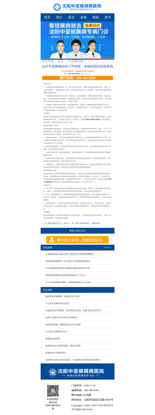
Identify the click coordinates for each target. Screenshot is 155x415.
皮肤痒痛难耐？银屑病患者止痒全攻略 (63, 324)
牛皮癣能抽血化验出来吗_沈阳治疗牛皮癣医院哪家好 (69, 254)
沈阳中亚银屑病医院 (74, 74)
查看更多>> (108, 247)
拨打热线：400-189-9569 (77, 78)
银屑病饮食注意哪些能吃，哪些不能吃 (63, 346)
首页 (47, 17)
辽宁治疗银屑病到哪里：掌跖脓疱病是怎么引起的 (68, 282)
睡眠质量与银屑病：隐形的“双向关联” (63, 296)
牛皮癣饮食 (76, 61)
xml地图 (86, 394)
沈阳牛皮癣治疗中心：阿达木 (58, 223)
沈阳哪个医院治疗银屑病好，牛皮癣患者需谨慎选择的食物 (72, 360)
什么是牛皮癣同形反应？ (56, 331)
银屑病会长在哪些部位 (55, 353)
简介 (59, 17)
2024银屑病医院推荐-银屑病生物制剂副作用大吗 (67, 268)
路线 (95, 17)
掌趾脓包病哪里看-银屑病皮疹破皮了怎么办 (65, 275)
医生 (71, 17)
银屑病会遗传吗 (52, 339)
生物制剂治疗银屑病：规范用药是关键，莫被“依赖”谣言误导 (73, 310)
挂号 (108, 17)
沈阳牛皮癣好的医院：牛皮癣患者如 (87, 223)
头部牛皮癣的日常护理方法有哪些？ (62, 317)
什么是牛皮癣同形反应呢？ (57, 303)
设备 (83, 17)
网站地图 (76, 394)
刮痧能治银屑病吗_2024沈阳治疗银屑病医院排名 (67, 261)
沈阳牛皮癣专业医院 (93, 119)
